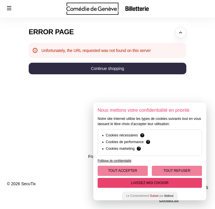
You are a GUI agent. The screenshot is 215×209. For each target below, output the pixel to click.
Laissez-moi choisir (149, 183)
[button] (9, 8)
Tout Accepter (122, 171)
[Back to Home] (107, 9)
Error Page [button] (51, 32)
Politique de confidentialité (114, 160)
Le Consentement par (150, 195)
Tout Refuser (176, 171)
